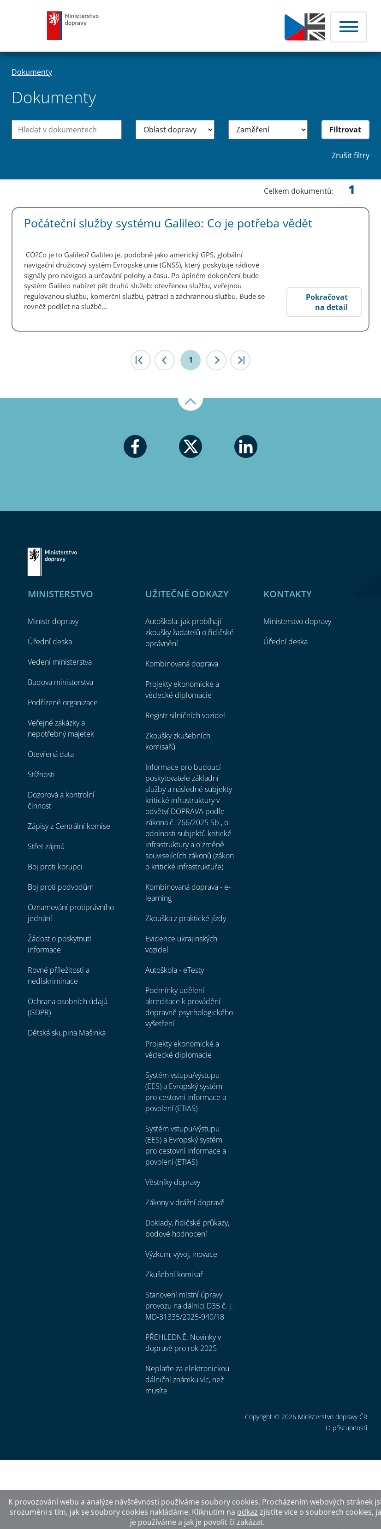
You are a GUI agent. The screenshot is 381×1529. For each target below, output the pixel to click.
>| (240, 360)
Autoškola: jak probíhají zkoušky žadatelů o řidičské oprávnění (189, 632)
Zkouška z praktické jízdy (185, 918)
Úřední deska (50, 642)
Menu (348, 27)
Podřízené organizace (63, 702)
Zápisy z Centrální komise (69, 826)
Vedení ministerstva (60, 662)
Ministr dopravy (53, 621)
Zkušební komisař (174, 1274)
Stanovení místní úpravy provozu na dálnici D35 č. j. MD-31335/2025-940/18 (189, 1306)
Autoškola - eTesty (174, 970)
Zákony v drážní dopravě (185, 1202)
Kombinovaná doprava (181, 664)
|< (141, 360)
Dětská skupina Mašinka (67, 1033)
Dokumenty (32, 72)
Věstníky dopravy (172, 1182)
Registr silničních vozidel (185, 715)
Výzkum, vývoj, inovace (181, 1254)
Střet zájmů (46, 846)
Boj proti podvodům (61, 887)
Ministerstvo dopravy (73, 25)
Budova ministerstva (60, 682)
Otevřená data (51, 754)
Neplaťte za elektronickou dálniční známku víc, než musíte (187, 1379)
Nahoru (190, 404)
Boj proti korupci (55, 867)
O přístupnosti (346, 1427)
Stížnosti (41, 774)
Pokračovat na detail (327, 302)
